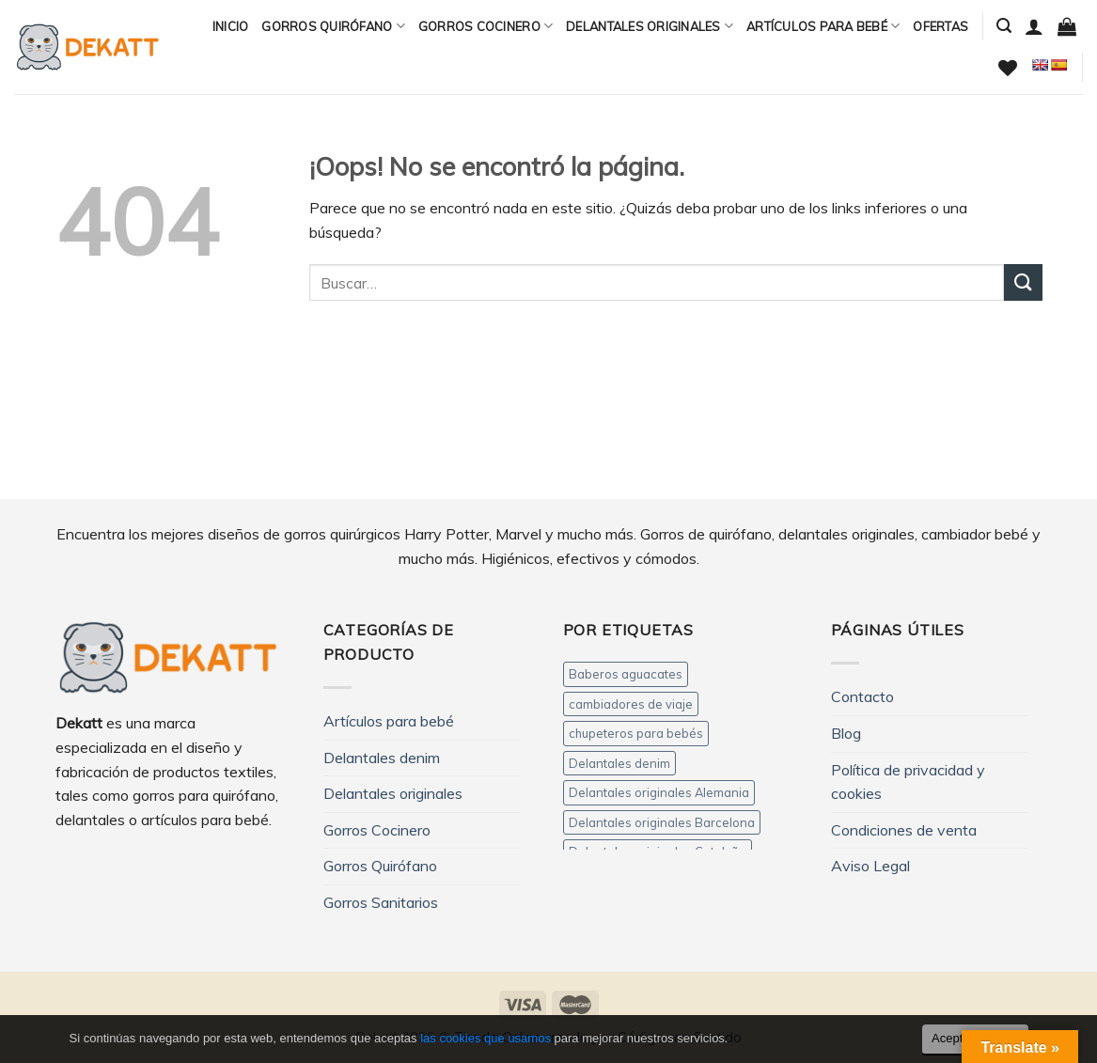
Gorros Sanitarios (380, 902)
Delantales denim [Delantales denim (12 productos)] (619, 763)
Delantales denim (381, 757)
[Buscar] (1003, 26)
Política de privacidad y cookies (908, 782)
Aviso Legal (870, 865)
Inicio (230, 26)
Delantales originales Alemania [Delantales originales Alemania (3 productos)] (659, 792)
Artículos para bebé (823, 26)
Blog (846, 733)
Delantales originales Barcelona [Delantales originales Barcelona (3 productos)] (662, 822)
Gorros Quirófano (333, 26)
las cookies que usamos (485, 1038)
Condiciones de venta (904, 830)
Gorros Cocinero (485, 26)
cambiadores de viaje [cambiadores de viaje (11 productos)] (631, 703)
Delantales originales (649, 26)
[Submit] (1023, 282)
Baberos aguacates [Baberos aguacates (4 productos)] (625, 673)
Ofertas (940, 26)
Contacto (862, 696)
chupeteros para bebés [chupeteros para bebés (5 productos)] (636, 733)
